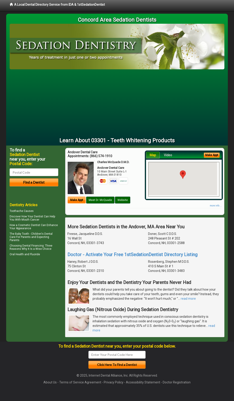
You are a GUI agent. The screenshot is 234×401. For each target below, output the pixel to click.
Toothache (16, 211)
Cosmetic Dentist (29, 225)
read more (188, 298)
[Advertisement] (117, 103)
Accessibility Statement (143, 382)
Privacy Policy (113, 382)
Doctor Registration (177, 382)
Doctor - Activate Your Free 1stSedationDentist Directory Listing (132, 254)
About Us (50, 382)
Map (153, 155)
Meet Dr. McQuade (100, 200)
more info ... (216, 205)
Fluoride (35, 254)
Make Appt (76, 200)
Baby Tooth (22, 233)
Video (168, 155)
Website (122, 200)
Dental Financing (33, 245)
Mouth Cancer (30, 219)
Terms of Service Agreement (80, 382)
